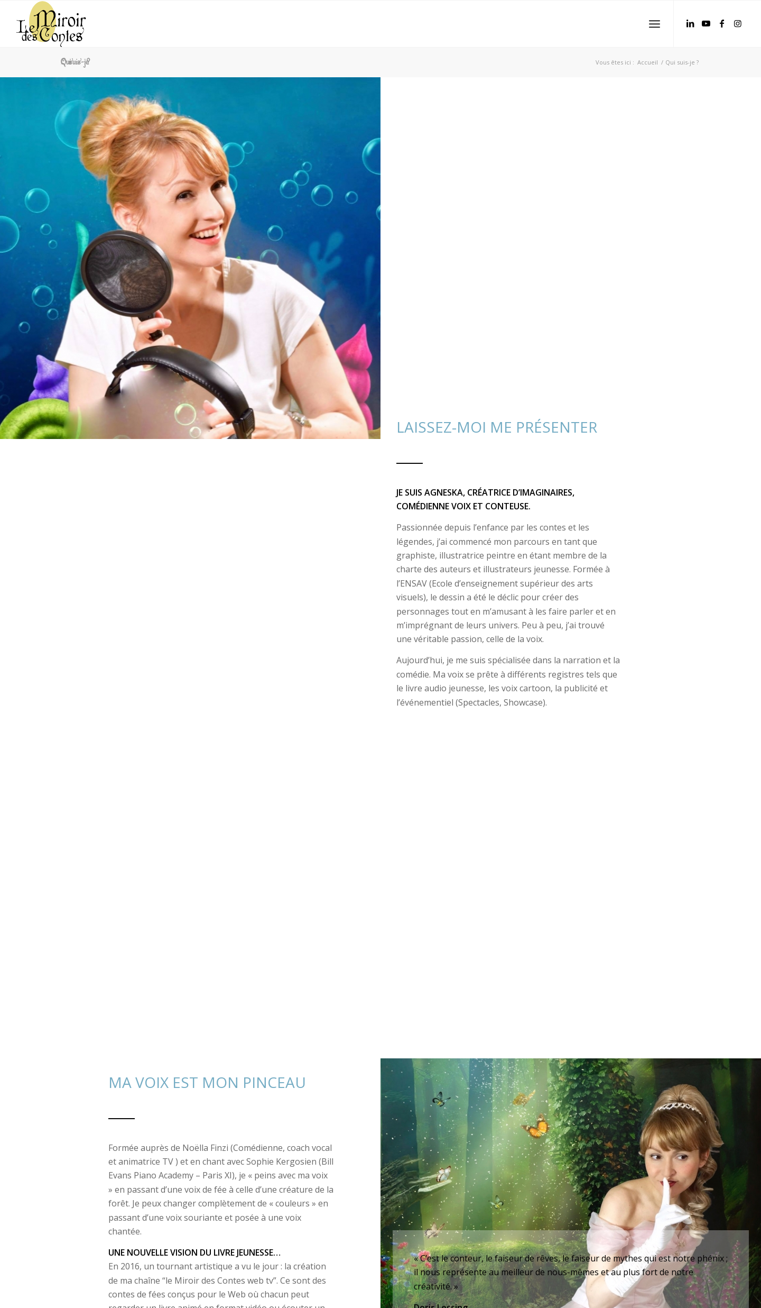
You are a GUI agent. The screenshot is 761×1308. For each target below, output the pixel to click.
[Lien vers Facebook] (722, 23)
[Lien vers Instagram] (738, 23)
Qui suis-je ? (75, 62)
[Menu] (654, 24)
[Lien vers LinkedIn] (690, 23)
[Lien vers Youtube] (706, 23)
